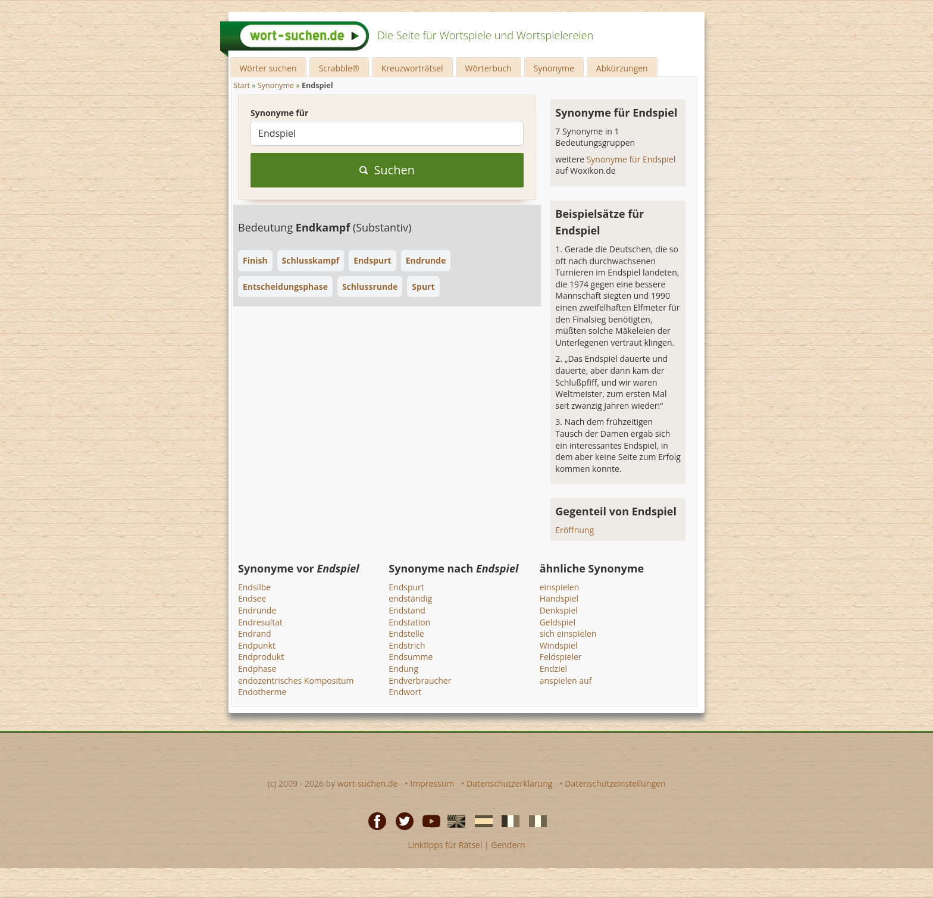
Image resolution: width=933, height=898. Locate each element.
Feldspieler (561, 656)
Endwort (405, 691)
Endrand (254, 633)
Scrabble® (339, 68)
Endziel (553, 668)
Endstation (409, 622)
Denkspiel (559, 610)
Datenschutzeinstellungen (615, 783)
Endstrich (407, 645)
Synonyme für (279, 112)
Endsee (252, 598)
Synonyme (554, 68)
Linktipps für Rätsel (445, 844)
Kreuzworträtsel (412, 68)
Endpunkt (256, 645)
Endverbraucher (420, 680)
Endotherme (262, 691)
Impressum (432, 783)
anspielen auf (566, 680)
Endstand (407, 610)
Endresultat (260, 622)
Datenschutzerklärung (509, 783)
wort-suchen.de (367, 783)
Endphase (257, 668)
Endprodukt (261, 656)
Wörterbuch (488, 68)
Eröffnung (574, 530)
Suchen (387, 170)
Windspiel (559, 645)
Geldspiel (557, 622)
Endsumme (411, 656)
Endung (403, 668)
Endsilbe (254, 587)
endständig (410, 598)
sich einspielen (568, 633)
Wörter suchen (267, 68)
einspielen (560, 587)
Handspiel (559, 598)
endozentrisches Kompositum (296, 680)
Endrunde (257, 610)
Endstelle (406, 633)
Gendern (508, 844)
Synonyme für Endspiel (631, 159)
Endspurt (406, 587)
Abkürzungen (622, 68)
